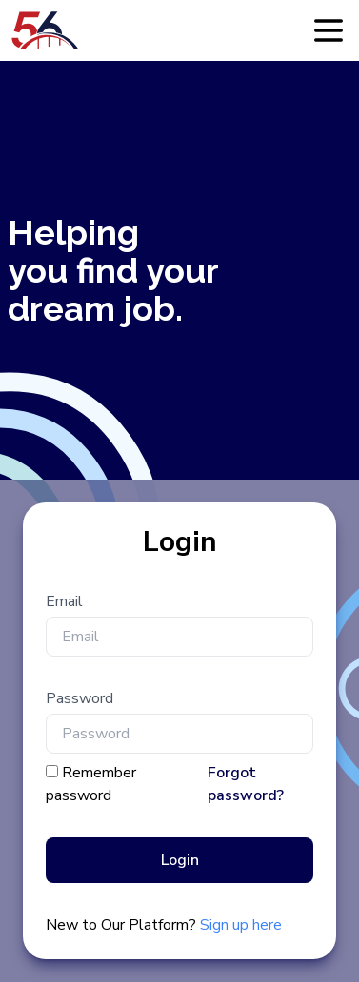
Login (180, 860)
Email (64, 601)
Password (79, 698)
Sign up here (241, 924)
